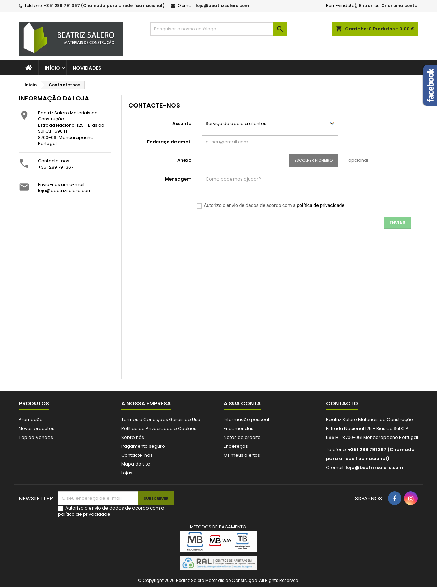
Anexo (184, 160)
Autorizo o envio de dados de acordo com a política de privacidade (111, 511)
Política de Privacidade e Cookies (158, 428)
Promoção (31, 419)
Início (52, 68)
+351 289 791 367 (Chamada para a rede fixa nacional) (104, 6)
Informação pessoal (246, 419)
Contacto (342, 403)
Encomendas (238, 428)
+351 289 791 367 (55, 167)
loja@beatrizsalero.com (222, 6)
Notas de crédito (242, 437)
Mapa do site (135, 464)
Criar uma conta (399, 6)
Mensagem (178, 179)
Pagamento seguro (143, 446)
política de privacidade (320, 205)
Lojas (126, 473)
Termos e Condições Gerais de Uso (160, 419)
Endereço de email (169, 142)
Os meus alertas (242, 455)
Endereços (236, 446)
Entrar (365, 6)
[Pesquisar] (218, 29)
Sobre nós (132, 437)
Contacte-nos (137, 455)
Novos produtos (36, 428)
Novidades (87, 68)
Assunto (182, 123)
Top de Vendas (36, 437)
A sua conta (242, 403)
